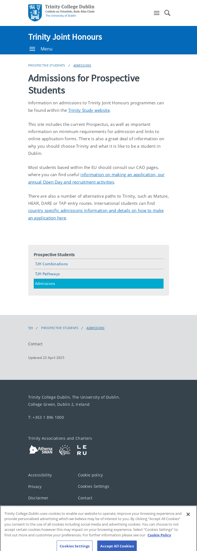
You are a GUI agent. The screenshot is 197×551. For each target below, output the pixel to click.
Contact (35, 343)
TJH (30, 328)
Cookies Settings (93, 486)
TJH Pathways (47, 273)
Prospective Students (46, 65)
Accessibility (40, 475)
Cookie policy (90, 475)
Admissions (82, 65)
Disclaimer (38, 497)
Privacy (35, 486)
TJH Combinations (51, 263)
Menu (41, 49)
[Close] (188, 517)
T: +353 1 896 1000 (46, 417)
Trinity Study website (89, 110)
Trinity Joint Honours (65, 36)
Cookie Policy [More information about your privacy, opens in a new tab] (159, 537)
